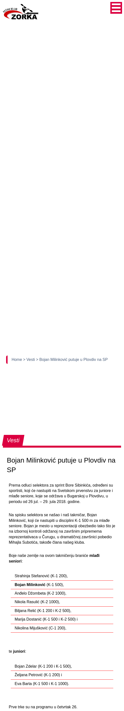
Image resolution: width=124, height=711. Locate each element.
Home (17, 359)
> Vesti (29, 359)
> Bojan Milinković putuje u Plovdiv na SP (72, 359)
